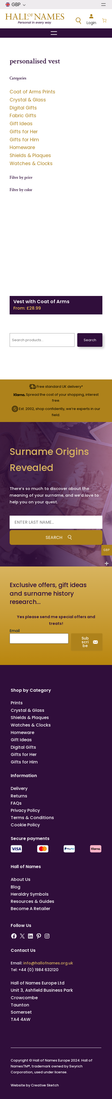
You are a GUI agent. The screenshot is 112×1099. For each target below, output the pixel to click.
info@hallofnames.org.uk (48, 963)
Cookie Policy (25, 825)
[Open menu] (103, 4)
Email (15, 630)
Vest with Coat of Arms (41, 302)
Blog (15, 887)
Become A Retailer (30, 909)
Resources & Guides (32, 901)
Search (90, 340)
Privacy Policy (25, 810)
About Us (20, 879)
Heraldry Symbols (30, 894)
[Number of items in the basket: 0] (104, 21)
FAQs (16, 803)
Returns (19, 796)
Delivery (19, 788)
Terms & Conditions (32, 818)
